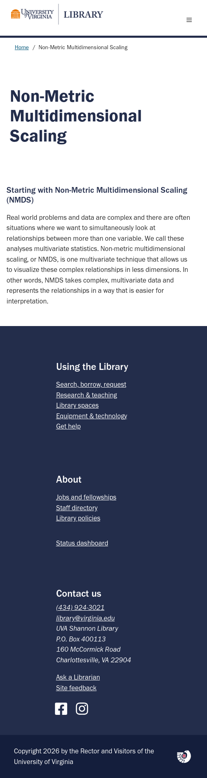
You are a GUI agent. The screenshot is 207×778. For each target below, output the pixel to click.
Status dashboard (82, 543)
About (69, 479)
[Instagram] (84, 707)
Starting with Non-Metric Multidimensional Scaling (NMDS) (97, 194)
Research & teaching (86, 395)
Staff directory (77, 508)
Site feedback (76, 688)
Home (22, 47)
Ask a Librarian (78, 677)
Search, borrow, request (91, 384)
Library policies (78, 518)
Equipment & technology (91, 416)
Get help (68, 426)
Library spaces (77, 405)
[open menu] (191, 20)
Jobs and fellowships (86, 497)
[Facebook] (63, 707)
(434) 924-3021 (80, 607)
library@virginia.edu (85, 618)
